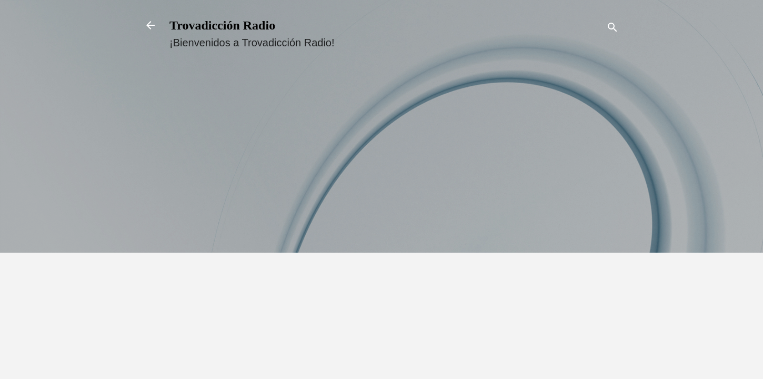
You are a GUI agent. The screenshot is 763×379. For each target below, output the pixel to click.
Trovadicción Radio (222, 25)
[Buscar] (612, 29)
